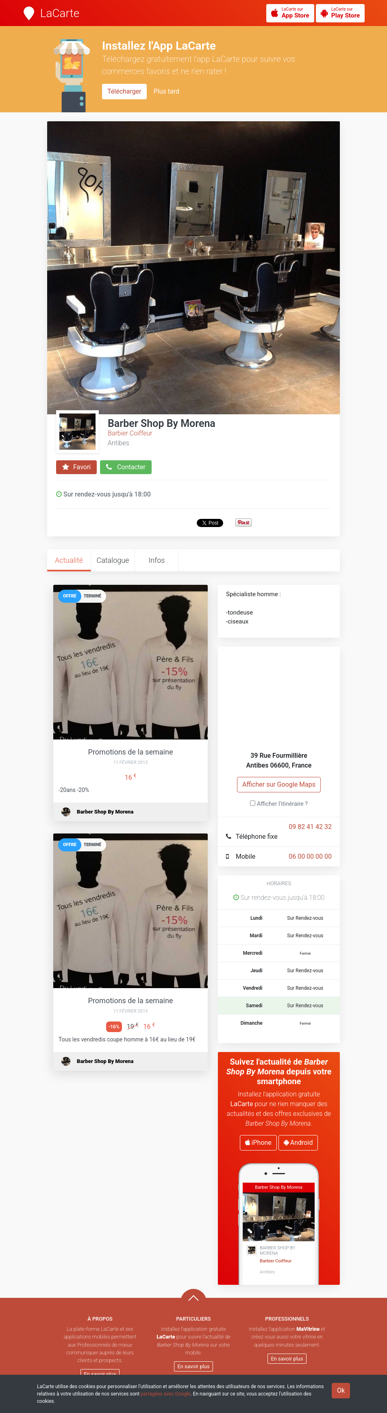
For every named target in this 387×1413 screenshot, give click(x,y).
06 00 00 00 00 (310, 856)
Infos (157, 560)
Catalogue (112, 560)
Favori (76, 467)
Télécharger (124, 91)
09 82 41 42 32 (310, 827)
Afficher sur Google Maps (278, 784)
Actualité (69, 560)
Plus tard (166, 91)
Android (298, 1142)
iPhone (258, 1142)
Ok (341, 1390)
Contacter (126, 467)
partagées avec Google (165, 1394)
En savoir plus (100, 1374)
